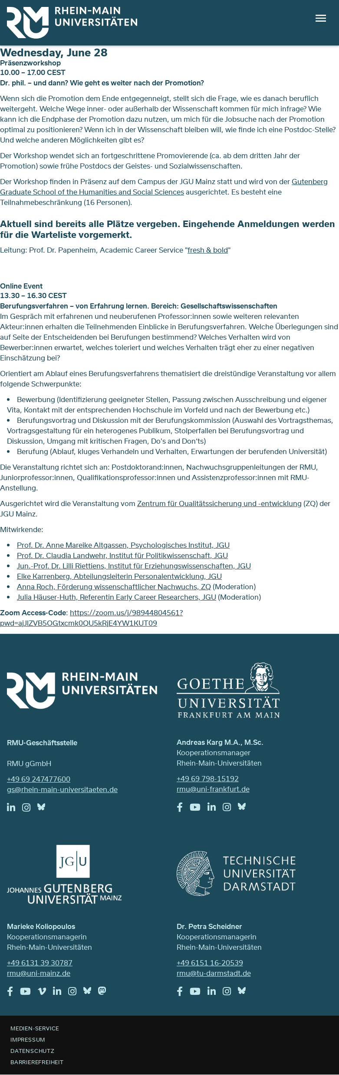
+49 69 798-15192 (208, 778)
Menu (320, 18)
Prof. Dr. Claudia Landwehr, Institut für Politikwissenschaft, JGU (122, 555)
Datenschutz (32, 1051)
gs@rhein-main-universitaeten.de (62, 789)
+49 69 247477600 (38, 779)
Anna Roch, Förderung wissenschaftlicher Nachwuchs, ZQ (114, 586)
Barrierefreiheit (37, 1062)
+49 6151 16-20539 (210, 963)
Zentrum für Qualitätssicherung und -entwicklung (219, 503)
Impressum (27, 1039)
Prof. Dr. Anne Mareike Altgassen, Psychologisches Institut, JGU (123, 545)
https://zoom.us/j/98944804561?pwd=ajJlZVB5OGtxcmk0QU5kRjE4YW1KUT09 (91, 617)
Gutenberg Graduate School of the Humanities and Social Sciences (164, 186)
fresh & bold (208, 250)
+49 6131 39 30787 (39, 963)
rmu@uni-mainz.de (38, 973)
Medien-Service (34, 1028)
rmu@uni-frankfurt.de (213, 789)
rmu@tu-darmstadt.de (214, 973)
